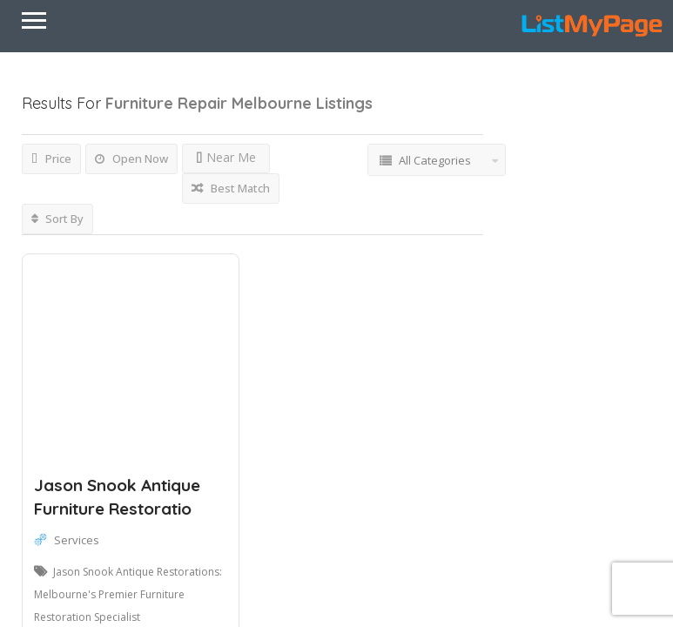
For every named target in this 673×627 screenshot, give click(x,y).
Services (76, 540)
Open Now (131, 158)
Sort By (57, 218)
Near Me (226, 157)
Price (51, 158)
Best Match (231, 188)
